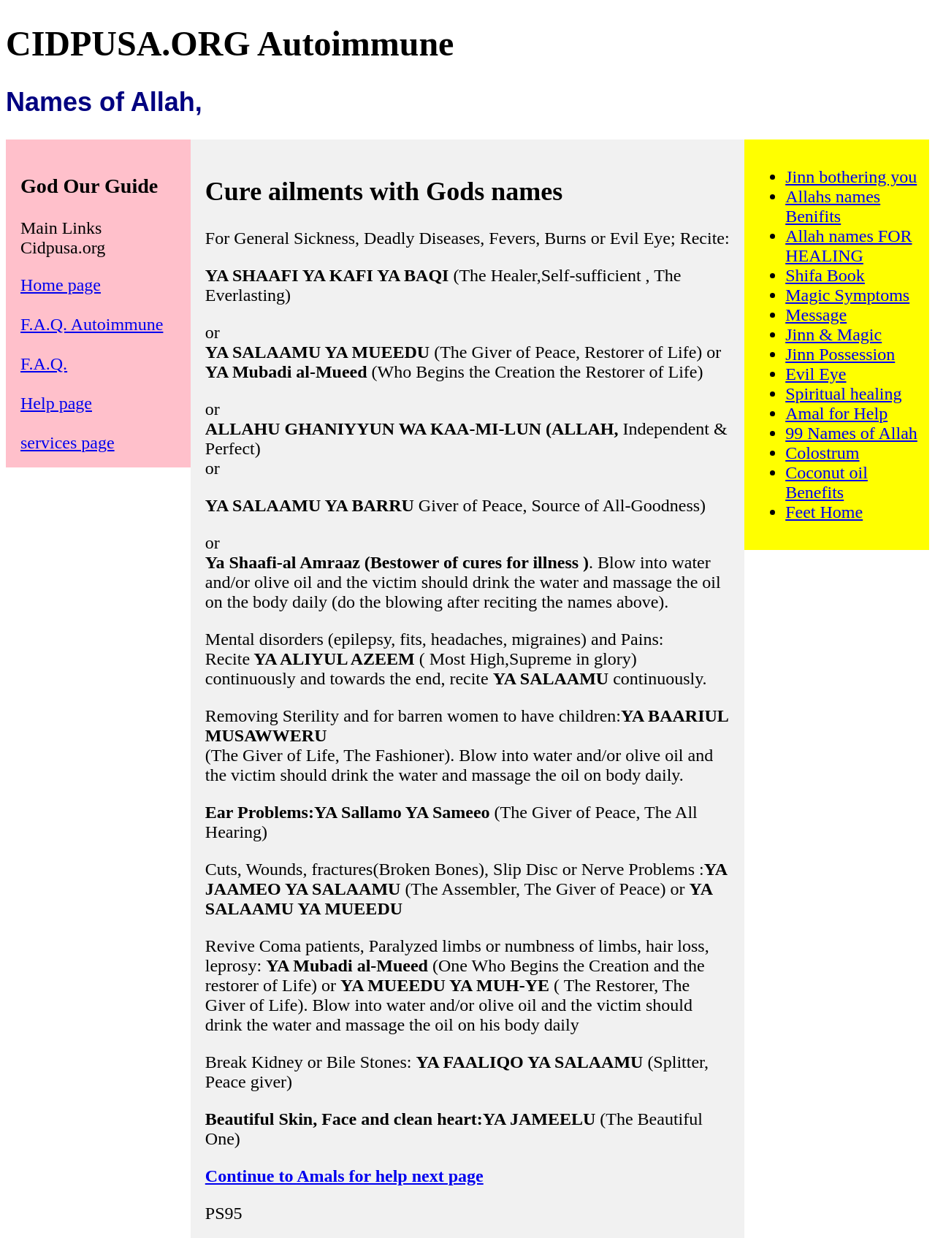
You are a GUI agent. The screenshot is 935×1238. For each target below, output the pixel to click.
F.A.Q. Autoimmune (91, 324)
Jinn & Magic (833, 334)
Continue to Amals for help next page (344, 1175)
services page (67, 442)
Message (816, 314)
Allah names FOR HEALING (848, 245)
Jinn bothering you (851, 176)
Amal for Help (836, 413)
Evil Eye (815, 373)
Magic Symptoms (847, 295)
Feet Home (824, 512)
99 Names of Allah (851, 433)
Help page (56, 403)
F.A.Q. (43, 363)
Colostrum (822, 452)
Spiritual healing (843, 393)
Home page (60, 284)
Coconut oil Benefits (826, 482)
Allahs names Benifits (832, 206)
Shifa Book (825, 275)
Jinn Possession (840, 354)
